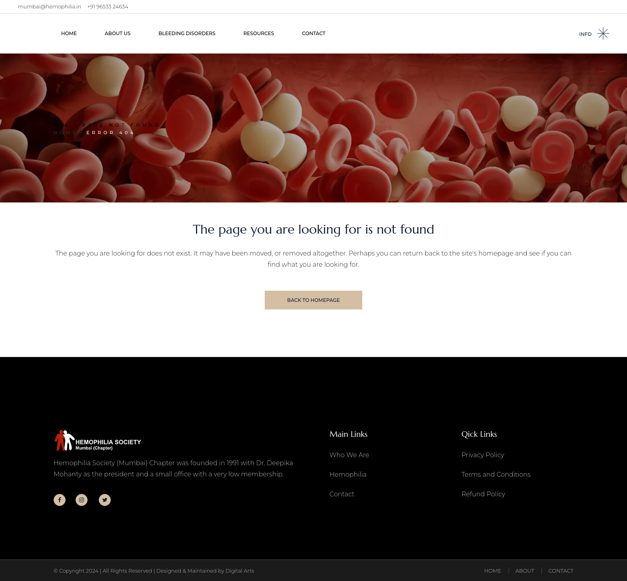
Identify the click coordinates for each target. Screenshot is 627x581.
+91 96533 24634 (107, 6)
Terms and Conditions (496, 474)
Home (66, 132)
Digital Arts (240, 570)
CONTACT (561, 570)
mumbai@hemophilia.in (49, 6)
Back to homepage (313, 300)
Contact (341, 494)
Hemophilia (348, 474)
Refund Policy (483, 494)
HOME (492, 570)
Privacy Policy (482, 455)
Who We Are (349, 455)
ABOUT (524, 570)
